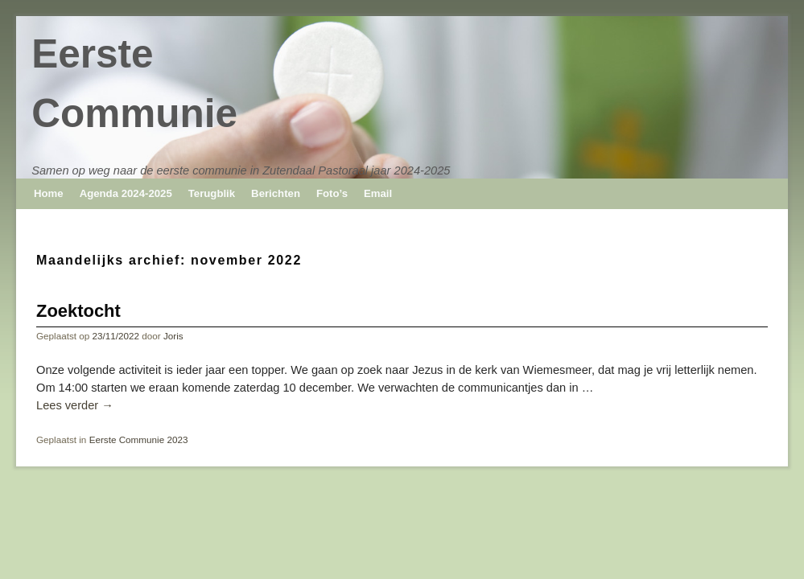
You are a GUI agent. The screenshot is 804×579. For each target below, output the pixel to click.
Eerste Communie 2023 (138, 439)
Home (49, 193)
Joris (173, 336)
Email (378, 193)
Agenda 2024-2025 (126, 193)
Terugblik (211, 193)
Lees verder (74, 405)
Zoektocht (78, 311)
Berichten (275, 193)
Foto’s (332, 193)
